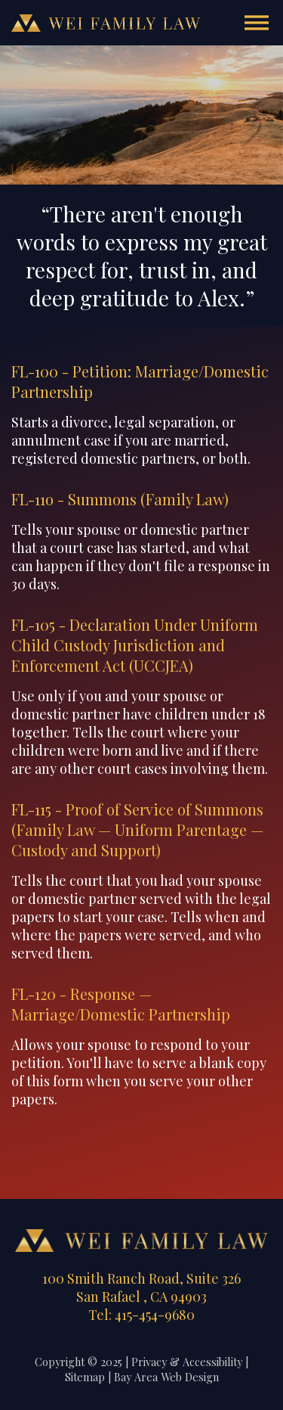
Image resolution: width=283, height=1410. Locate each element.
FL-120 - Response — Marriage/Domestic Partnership (120, 1003)
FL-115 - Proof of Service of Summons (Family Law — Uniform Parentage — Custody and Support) (137, 829)
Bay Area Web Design (166, 1376)
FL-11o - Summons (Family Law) (120, 499)
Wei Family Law (105, 23)
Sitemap (85, 1376)
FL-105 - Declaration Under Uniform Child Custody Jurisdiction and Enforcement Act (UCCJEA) (134, 644)
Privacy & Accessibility (186, 1361)
